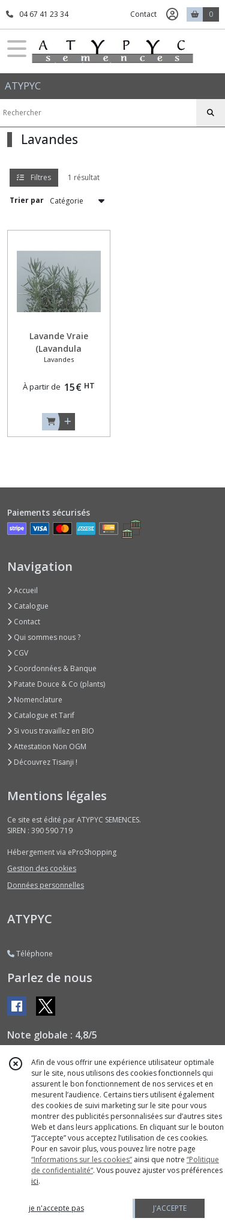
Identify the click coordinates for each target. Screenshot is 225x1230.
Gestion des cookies (41, 868)
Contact (143, 14)
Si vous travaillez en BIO (50, 731)
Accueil (22, 590)
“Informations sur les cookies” (81, 1159)
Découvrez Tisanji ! (42, 762)
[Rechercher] (210, 113)
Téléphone (30, 953)
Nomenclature (34, 700)
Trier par (27, 200)
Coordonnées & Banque (52, 668)
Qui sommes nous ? (43, 637)
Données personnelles (45, 885)
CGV (17, 653)
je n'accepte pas (56, 1208)
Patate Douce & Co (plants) (56, 684)
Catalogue (28, 606)
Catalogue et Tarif (40, 715)
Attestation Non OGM (46, 746)
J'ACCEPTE (170, 1208)
